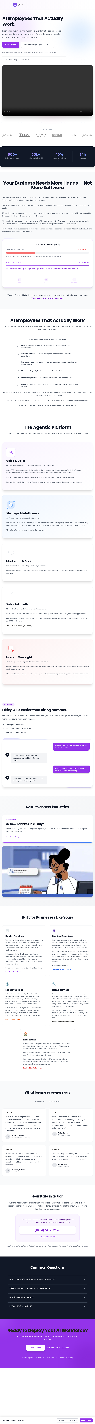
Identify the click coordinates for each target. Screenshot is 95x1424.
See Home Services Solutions (64, 1021)
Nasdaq (70, 1358)
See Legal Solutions (13, 1019)
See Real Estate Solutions (33, 1068)
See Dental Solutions (14, 972)
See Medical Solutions (61, 969)
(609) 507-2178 (48, 1230)
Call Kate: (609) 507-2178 (58, 1348)
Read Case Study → (13, 837)
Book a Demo (10, 45)
